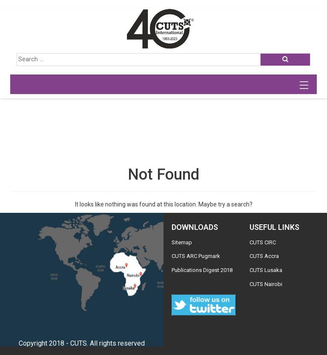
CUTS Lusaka (266, 270)
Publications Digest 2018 (202, 270)
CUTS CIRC (263, 242)
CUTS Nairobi (266, 284)
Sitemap (182, 242)
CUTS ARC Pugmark (196, 256)
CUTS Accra (264, 256)
